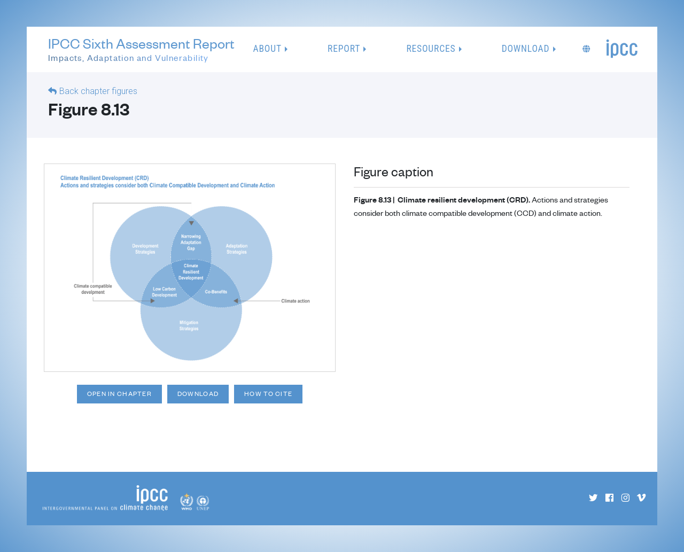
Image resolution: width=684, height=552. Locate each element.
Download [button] (526, 48)
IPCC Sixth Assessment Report (141, 50)
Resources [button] (430, 48)
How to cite (268, 394)
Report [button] (344, 48)
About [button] (267, 48)
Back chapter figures (98, 91)
